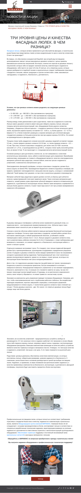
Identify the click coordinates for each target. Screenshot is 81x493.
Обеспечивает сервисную (26, 433)
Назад (40, 479)
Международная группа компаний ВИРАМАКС (35, 424)
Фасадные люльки (13, 51)
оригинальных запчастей (15, 435)
